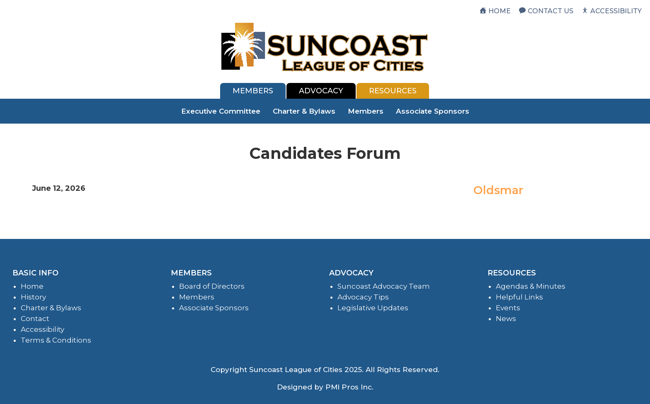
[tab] (253, 91)
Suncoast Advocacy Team (383, 286)
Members (365, 111)
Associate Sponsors (432, 111)
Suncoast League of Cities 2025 (305, 369)
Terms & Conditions (56, 340)
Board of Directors (212, 286)
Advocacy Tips (363, 297)
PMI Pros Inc (348, 387)
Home (32, 286)
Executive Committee (220, 111)
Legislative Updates (372, 308)
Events (508, 308)
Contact (35, 318)
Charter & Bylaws (304, 111)
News (506, 318)
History (33, 297)
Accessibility (42, 329)
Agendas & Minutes (530, 286)
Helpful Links (519, 297)
